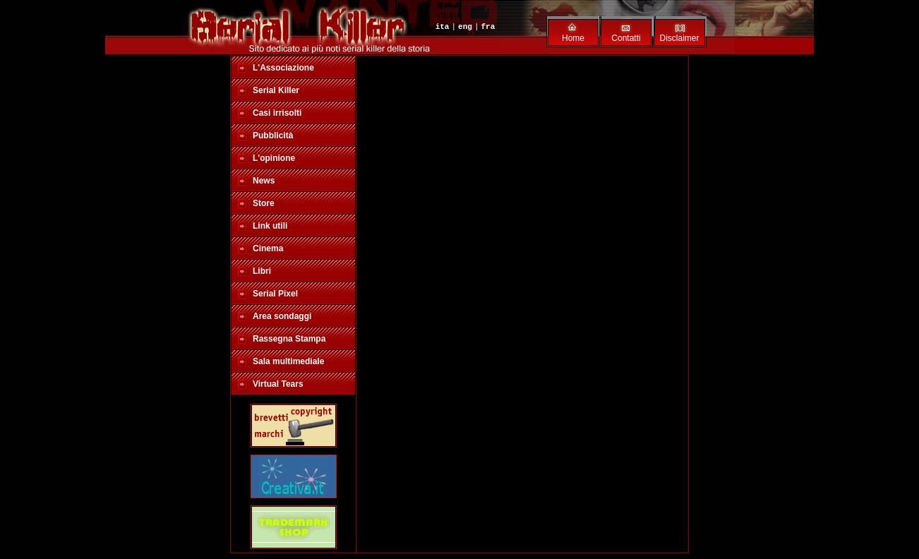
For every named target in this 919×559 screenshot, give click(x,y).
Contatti (625, 38)
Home (573, 38)
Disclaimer (679, 38)
